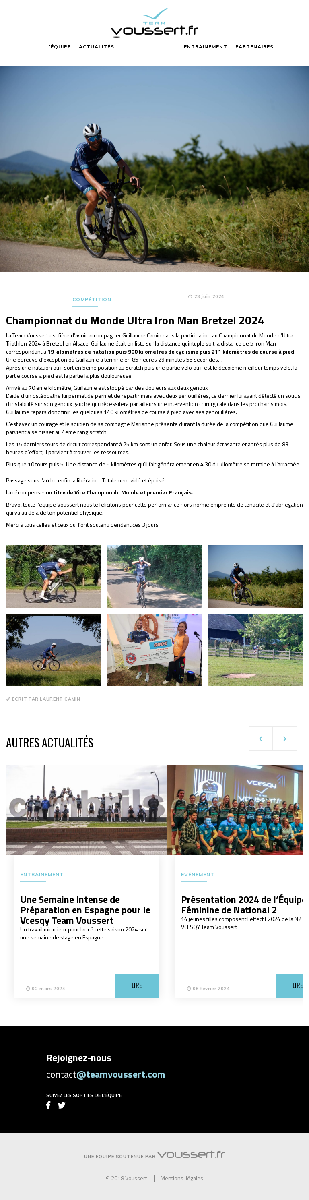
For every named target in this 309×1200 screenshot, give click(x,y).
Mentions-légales (182, 1178)
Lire (137, 985)
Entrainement (42, 874)
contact (105, 1074)
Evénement (197, 874)
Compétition (91, 299)
